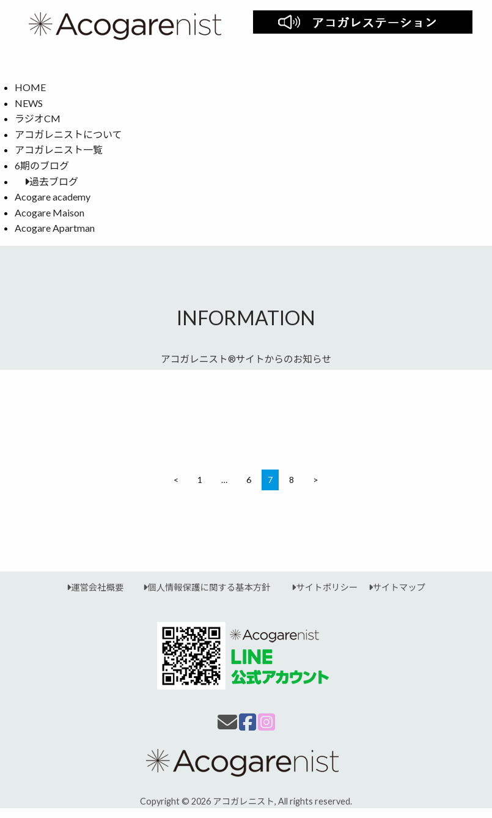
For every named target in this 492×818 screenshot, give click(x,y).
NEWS (29, 103)
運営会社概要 (95, 587)
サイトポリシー (319, 587)
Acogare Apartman (55, 228)
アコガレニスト (243, 801)
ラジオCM (38, 118)
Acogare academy (52, 196)
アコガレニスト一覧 (59, 149)
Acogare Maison (49, 212)
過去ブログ (46, 181)
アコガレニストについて (68, 134)
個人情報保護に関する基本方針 (202, 587)
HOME (30, 87)
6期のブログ (42, 165)
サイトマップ (391, 587)
